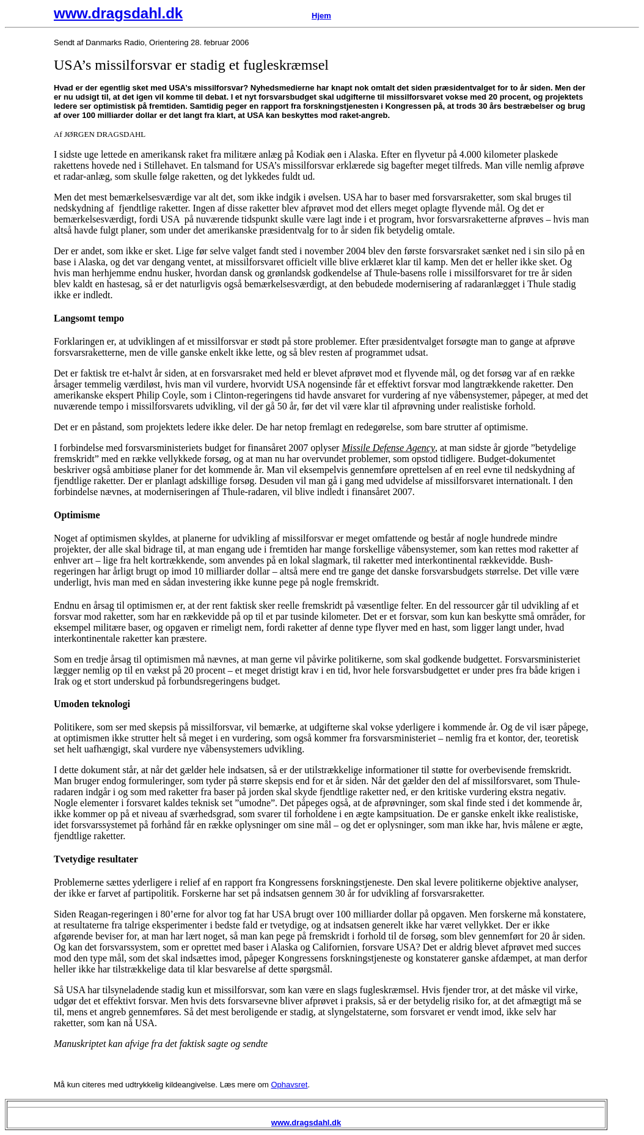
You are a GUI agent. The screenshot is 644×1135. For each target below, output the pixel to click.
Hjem (321, 15)
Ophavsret (289, 1084)
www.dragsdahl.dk (118, 13)
